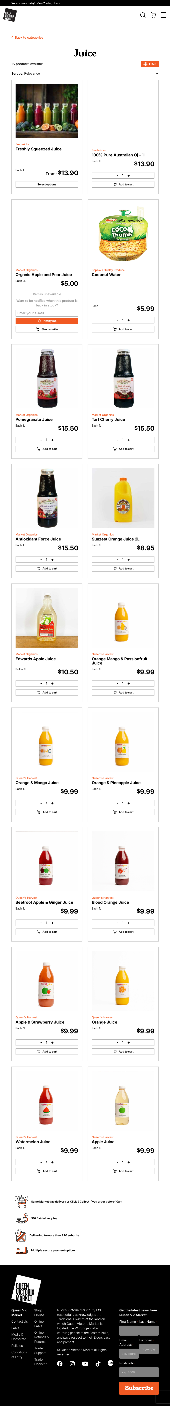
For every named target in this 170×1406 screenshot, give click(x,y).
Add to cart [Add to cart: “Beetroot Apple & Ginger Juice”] (49, 928)
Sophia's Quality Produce (108, 266)
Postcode (127, 1360)
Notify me (49, 317)
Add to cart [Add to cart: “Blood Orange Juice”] (126, 928)
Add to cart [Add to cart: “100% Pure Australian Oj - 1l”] (126, 181)
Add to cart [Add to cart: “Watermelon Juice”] (49, 1167)
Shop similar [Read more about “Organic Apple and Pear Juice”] (50, 325)
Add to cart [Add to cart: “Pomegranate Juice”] (49, 445)
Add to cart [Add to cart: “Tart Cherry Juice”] (126, 445)
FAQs (15, 1325)
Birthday (146, 1337)
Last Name (148, 1318)
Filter (149, 61)
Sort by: (17, 70)
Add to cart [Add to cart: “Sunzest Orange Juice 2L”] (126, 565)
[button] (35, 3)
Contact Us (19, 1318)
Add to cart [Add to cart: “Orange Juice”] (126, 1048)
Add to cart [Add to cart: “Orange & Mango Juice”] (49, 808)
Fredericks (22, 141)
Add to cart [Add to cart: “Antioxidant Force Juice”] (49, 565)
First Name (128, 1318)
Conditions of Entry (19, 1351)
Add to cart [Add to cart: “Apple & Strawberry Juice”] (49, 1048)
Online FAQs (39, 1320)
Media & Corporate (18, 1333)
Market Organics (27, 266)
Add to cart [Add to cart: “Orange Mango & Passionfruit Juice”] (126, 689)
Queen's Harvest (103, 650)
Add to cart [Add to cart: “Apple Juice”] (126, 1167)
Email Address (126, 1339)
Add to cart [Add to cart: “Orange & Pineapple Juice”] (126, 808)
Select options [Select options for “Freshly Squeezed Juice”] (46, 181)
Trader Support (40, 1347)
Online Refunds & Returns (41, 1333)
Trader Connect (40, 1358)
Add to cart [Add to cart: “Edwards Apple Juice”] (49, 689)
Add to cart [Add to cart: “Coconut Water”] (126, 325)
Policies (17, 1342)
